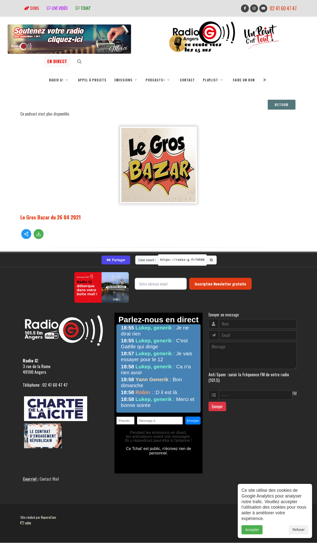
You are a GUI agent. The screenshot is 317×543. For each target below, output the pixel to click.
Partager (115, 260)
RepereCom (48, 517)
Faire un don (244, 79)
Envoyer (217, 407)
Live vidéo (57, 8)
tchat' (83, 8)
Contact (187, 79)
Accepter (252, 530)
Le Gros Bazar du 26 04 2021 (50, 217)
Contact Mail (49, 479)
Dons (31, 8)
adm (25, 523)
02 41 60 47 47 (283, 8)
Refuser (298, 530)
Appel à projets (92, 79)
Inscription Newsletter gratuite (220, 284)
